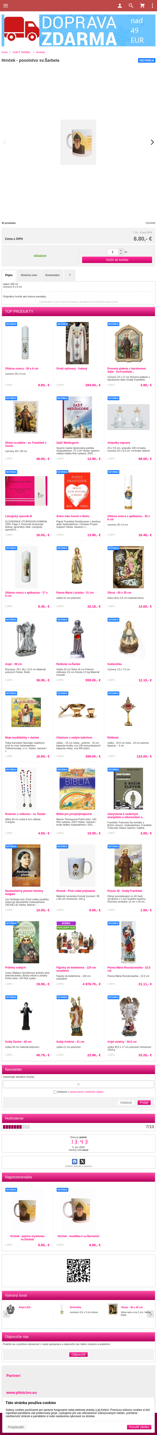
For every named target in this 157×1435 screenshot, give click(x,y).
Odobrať (126, 1102)
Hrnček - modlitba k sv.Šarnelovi (78, 1236)
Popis (9, 275)
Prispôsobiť (16, 1427)
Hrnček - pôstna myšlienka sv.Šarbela (27, 1238)
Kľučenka (75, 1307)
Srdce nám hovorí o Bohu (72, 516)
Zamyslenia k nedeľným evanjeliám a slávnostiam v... (125, 815)
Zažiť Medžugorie (67, 442)
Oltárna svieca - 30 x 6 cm (21, 368)
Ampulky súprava (118, 442)
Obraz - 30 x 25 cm (132, 1307)
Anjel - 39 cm (13, 664)
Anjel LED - (25, 1307)
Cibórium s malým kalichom (74, 737)
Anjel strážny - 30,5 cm (121, 1041)
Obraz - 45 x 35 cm (119, 592)
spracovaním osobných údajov (87, 1091)
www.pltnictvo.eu (21, 1392)
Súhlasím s (78, 1091)
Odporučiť (78, 1354)
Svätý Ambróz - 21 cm (70, 1041)
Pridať (144, 1102)
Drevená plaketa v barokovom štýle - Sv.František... (126, 370)
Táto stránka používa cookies (31, 1403)
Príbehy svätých (15, 967)
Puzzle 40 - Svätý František (124, 891)
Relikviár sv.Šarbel (68, 664)
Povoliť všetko (139, 1427)
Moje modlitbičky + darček (22, 737)
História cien (29, 275)
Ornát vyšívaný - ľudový (71, 368)
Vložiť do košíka (117, 260)
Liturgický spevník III (18, 516)
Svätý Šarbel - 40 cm (18, 1041)
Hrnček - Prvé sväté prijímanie (75, 891)
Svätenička (114, 664)
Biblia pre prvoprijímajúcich (74, 814)
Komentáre (53, 275)
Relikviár (113, 737)
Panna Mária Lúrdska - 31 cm (75, 592)
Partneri (13, 1375)
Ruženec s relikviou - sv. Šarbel (25, 814)
